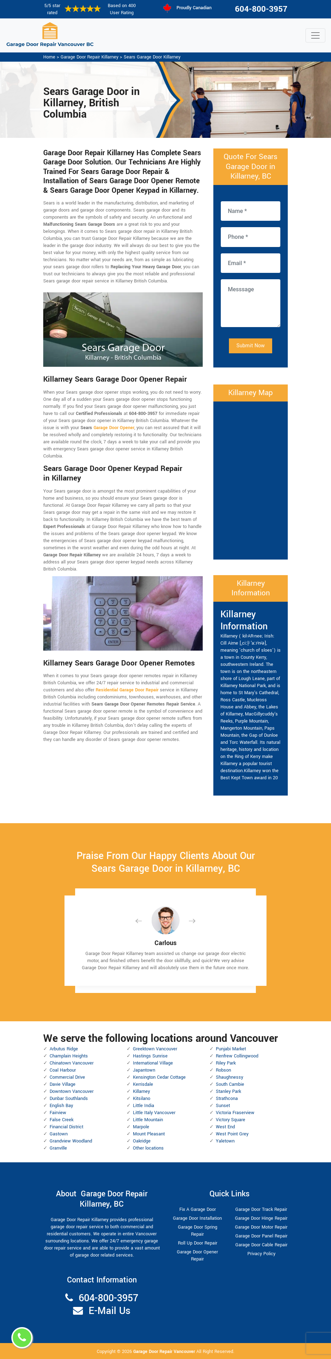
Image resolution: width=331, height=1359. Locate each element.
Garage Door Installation (197, 1218)
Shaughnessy (229, 1077)
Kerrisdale (143, 1084)
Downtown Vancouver (72, 1091)
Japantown (144, 1070)
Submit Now (250, 345)
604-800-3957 (261, 9)
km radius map (250, 479)
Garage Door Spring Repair (197, 1230)
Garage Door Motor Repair (261, 1227)
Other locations (148, 1148)
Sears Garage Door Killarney (152, 57)
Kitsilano (141, 1098)
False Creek (61, 1120)
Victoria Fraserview (235, 1113)
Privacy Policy (261, 1254)
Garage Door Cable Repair (261, 1245)
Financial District (66, 1127)
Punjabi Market (231, 1049)
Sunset (223, 1105)
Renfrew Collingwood (237, 1056)
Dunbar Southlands (69, 1098)
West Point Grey (232, 1134)
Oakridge (142, 1141)
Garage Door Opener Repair (197, 1255)
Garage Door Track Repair (261, 1209)
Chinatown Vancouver (72, 1063)
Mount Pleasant (149, 1134)
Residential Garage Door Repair (127, 690)
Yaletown (225, 1141)
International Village (153, 1063)
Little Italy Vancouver (154, 1113)
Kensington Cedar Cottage (159, 1077)
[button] (144, 921)
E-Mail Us (109, 1311)
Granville (58, 1148)
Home (49, 57)
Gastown (59, 1134)
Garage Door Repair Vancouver (164, 1351)
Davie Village (62, 1084)
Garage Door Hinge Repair (261, 1218)
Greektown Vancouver (155, 1049)
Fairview (58, 1113)
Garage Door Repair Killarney (89, 57)
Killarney (141, 1091)
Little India (143, 1105)
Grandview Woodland (71, 1141)
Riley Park (226, 1063)
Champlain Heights (69, 1056)
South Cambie (230, 1084)
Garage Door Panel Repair (261, 1236)
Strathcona (227, 1098)
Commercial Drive (67, 1077)
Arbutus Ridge (64, 1049)
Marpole (141, 1127)
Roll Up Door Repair (197, 1243)
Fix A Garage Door (197, 1209)
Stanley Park (228, 1091)
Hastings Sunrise (150, 1056)
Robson (223, 1070)
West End (225, 1127)
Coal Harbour (63, 1070)
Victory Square (230, 1120)
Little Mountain (148, 1120)
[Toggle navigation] (315, 35)
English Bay (61, 1105)
